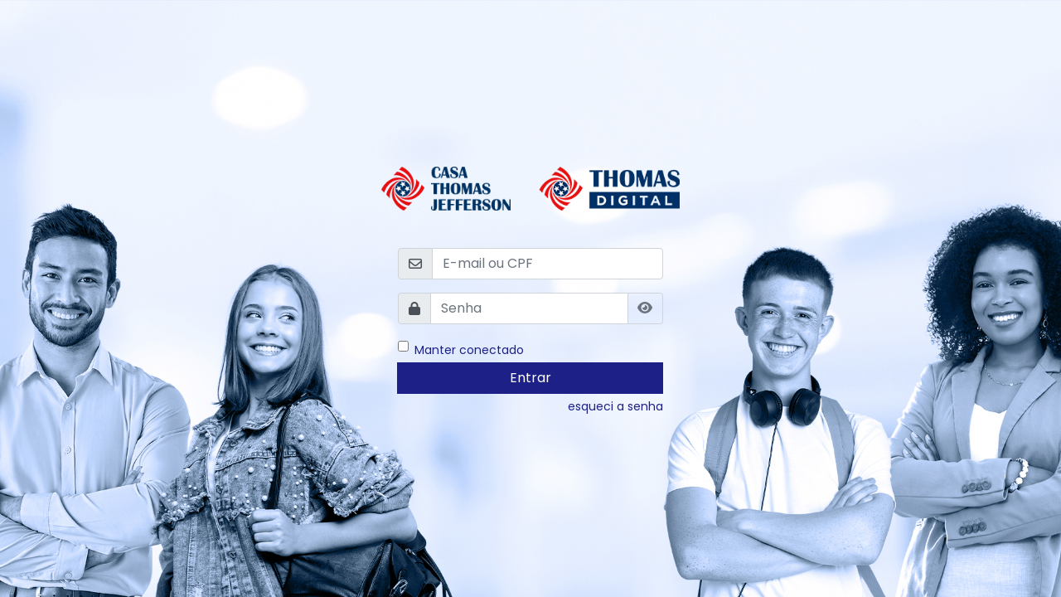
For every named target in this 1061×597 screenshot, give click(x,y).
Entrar (530, 377)
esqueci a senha (615, 406)
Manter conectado (469, 349)
